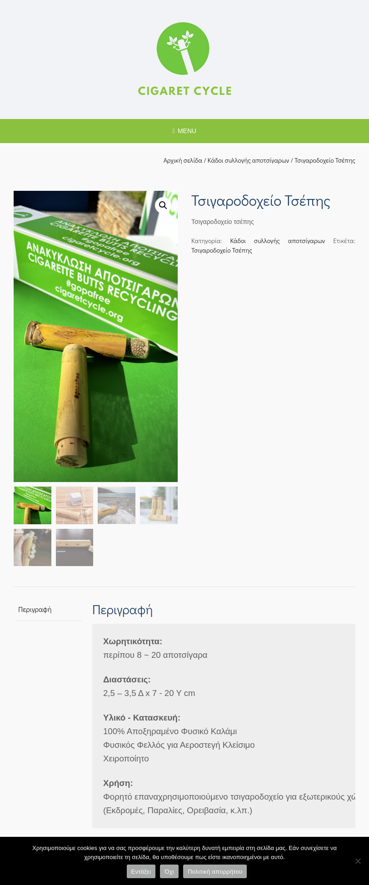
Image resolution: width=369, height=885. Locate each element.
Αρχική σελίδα (183, 160)
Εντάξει (141, 871)
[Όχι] (357, 860)
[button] (163, 205)
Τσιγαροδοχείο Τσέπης (221, 250)
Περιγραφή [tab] (34, 609)
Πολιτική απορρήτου (215, 871)
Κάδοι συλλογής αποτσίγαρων (248, 160)
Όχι (169, 871)
